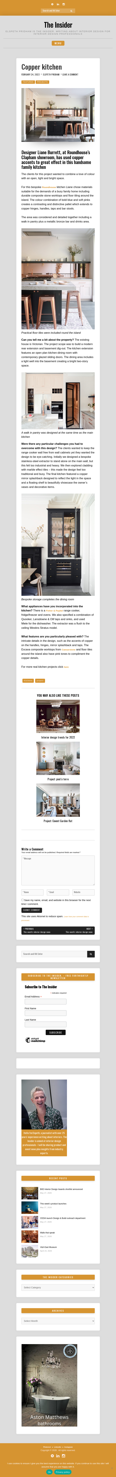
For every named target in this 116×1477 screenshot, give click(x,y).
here (66, 667)
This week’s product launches (55, 1211)
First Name (30, 1016)
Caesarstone (70, 650)
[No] (111, 1468)
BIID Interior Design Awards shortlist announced (65, 1197)
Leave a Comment (77, 75)
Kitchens (29, 682)
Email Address (33, 1004)
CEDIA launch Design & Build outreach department (67, 1226)
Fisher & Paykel (56, 611)
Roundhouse (50, 187)
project (42, 682)
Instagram (70, 1455)
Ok (49, 1472)
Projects (45, 83)
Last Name (30, 1027)
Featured (29, 83)
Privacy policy (63, 1472)
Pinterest (45, 1455)
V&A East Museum (50, 1255)
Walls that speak (49, 1241)
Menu (58, 44)
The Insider (58, 24)
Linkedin (57, 1455)
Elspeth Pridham (55, 75)
